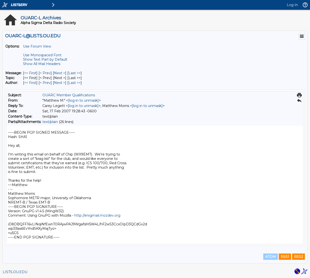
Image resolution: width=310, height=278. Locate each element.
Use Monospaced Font (42, 55)
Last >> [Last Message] (75, 73)
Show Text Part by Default (45, 59)
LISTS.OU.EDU (15, 272)
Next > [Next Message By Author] (59, 83)
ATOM (270, 256)
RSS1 (285, 256)
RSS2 (298, 256)
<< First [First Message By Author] (30, 83)
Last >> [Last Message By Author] (75, 83)
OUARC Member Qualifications (68, 95)
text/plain (50, 122)
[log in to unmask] (83, 100)
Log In (292, 5)
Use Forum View (37, 46)
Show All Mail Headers (41, 64)
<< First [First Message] (30, 73)
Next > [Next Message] (59, 73)
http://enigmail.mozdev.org (97, 215)
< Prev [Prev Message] (45, 73)
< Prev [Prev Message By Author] (45, 83)
